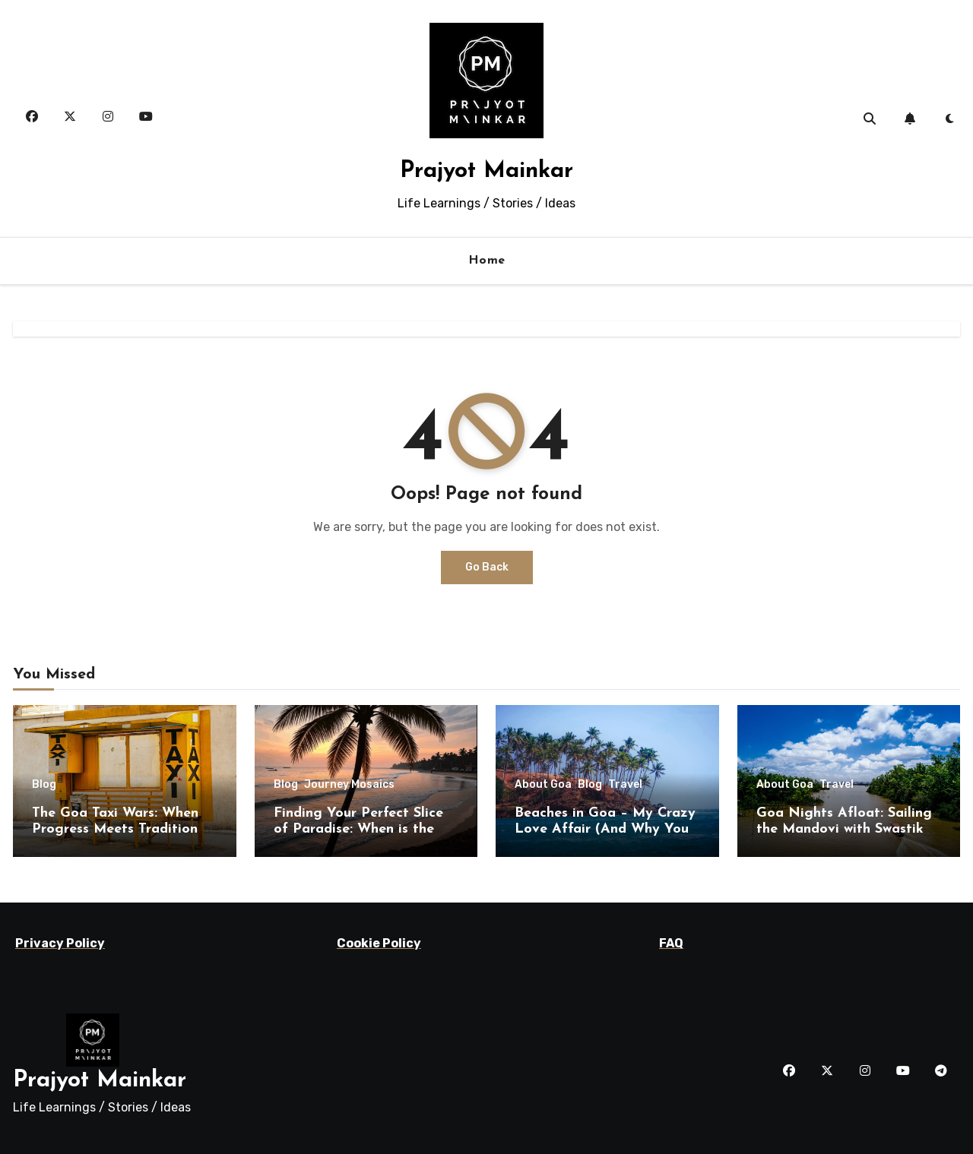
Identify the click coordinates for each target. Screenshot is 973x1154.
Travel (625, 784)
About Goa (543, 784)
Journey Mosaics (349, 784)
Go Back (487, 567)
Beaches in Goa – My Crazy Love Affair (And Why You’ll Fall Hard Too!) (607, 829)
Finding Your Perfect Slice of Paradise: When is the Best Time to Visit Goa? (358, 829)
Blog (44, 784)
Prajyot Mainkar (486, 171)
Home (487, 261)
